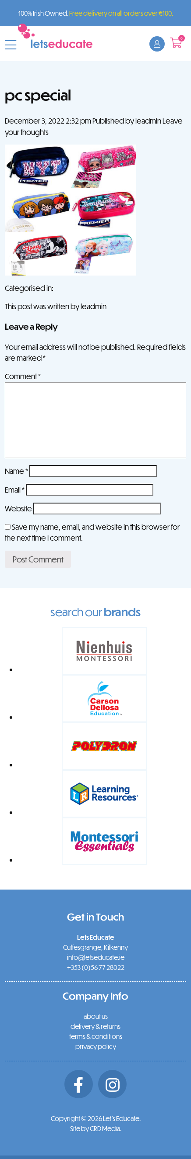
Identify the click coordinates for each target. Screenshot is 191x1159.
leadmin (148, 120)
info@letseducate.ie (95, 957)
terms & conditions (95, 1036)
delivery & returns (95, 1026)
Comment (23, 376)
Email (15, 489)
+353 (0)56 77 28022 (95, 967)
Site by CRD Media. (95, 1128)
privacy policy (95, 1046)
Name (16, 471)
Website (18, 508)
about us (96, 1016)
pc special (38, 94)
